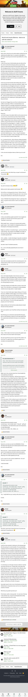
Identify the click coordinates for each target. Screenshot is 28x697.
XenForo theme (12, 676)
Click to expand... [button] (14, 370)
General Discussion (13, 640)
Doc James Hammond (7, 41)
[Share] (25, 51)
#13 (26, 543)
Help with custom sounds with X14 (11, 658)
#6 (26, 273)
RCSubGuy (6, 659)
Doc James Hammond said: (8, 358)
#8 (26, 355)
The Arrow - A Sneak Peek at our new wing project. (15, 645)
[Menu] (1, 5)
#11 (26, 479)
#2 (26, 170)
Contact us (6, 673)
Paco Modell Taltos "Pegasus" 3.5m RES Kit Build (14, 633)
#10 (26, 441)
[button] (20, 5)
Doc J (5, 653)
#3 (26, 183)
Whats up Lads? (7, 651)
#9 (26, 420)
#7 (26, 330)
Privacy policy (12, 673)
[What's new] (23, 5)
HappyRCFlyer (6, 640)
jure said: (4, 482)
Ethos (9, 659)
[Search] (26, 5)
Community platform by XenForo (14, 675)
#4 (26, 211)
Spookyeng (6, 634)
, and (9, 619)
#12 (26, 513)
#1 (26, 51)
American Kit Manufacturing (10, 639)
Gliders (10, 634)
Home (20, 673)
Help (17, 673)
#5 (26, 258)
